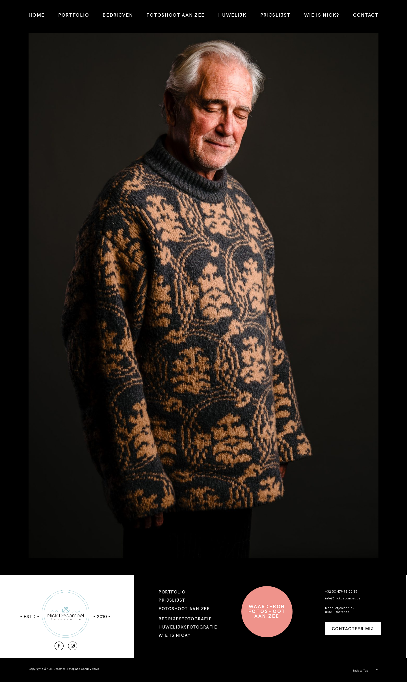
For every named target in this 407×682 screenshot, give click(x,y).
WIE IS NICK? (321, 15)
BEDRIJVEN (118, 15)
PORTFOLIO (73, 15)
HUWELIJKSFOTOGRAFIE (188, 627)
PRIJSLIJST (275, 15)
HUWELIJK (232, 15)
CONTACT (365, 15)
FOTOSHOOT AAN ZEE (175, 15)
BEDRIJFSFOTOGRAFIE (185, 618)
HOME (37, 15)
